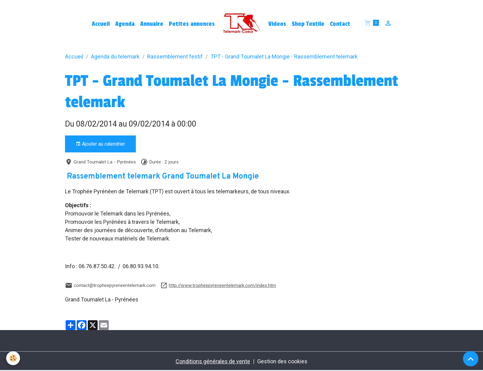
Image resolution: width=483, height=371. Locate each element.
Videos (277, 24)
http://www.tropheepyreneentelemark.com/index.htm (222, 285)
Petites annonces (192, 24)
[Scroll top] (470, 358)
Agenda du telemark (115, 56)
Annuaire (151, 24)
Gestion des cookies (282, 361)
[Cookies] (13, 358)
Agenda (125, 24)
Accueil (101, 24)
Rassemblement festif (175, 56)
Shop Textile (308, 24)
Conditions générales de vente (213, 361)
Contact (340, 24)
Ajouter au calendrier (100, 144)
